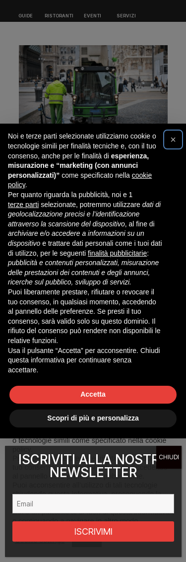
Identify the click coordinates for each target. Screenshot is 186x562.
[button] (173, 139)
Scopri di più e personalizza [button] (92, 418)
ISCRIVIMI (93, 531)
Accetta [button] (93, 394)
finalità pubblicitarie (117, 253)
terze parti (23, 205)
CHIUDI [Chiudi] (169, 457)
